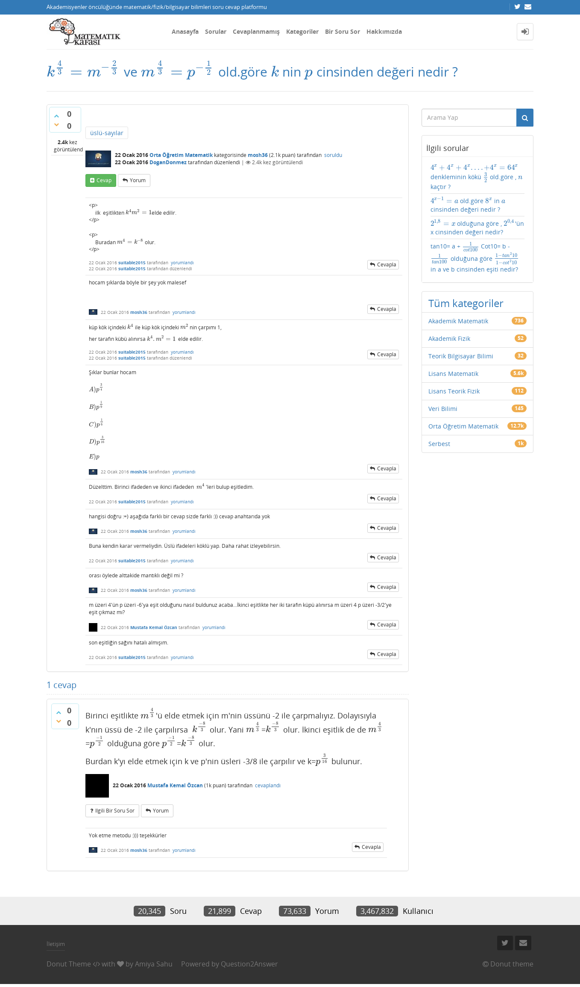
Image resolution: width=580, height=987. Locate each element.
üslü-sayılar (106, 133)
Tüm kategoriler (466, 303)
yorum (138, 180)
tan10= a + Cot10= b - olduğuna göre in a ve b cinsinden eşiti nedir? (475, 257)
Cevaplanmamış (256, 31)
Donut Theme (69, 964)
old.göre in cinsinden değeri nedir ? (468, 204)
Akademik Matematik (458, 321)
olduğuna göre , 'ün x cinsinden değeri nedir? (477, 227)
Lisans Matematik (453, 373)
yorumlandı (182, 263)
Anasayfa (185, 31)
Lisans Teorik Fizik (454, 391)
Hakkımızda (384, 31)
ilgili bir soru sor (115, 810)
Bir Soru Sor (342, 31)
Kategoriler (302, 31)
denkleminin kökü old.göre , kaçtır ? (477, 176)
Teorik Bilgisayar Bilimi (460, 356)
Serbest (439, 444)
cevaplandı (268, 785)
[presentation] (83, 71)
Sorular (215, 31)
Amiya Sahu (154, 964)
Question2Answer (249, 964)
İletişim (56, 944)
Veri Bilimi (442, 409)
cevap (104, 180)
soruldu (333, 155)
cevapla (386, 264)
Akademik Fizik (449, 338)
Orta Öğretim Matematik (181, 155)
